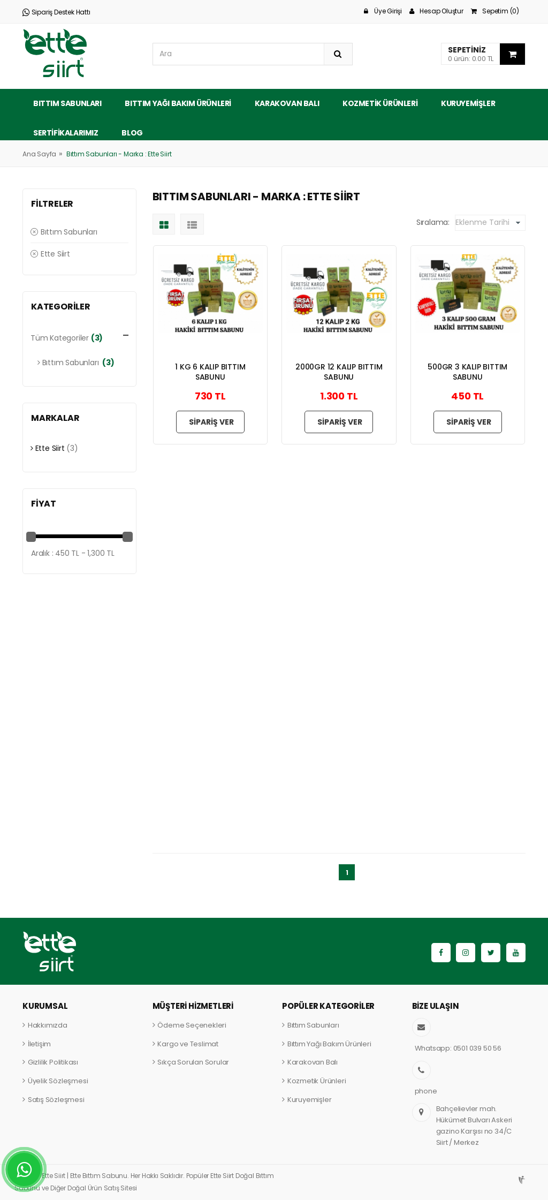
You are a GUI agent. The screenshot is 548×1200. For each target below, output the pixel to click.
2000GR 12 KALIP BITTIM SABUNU (339, 371)
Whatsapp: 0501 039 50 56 (458, 1048)
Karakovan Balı (287, 103)
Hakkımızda (47, 1025)
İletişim (39, 1044)
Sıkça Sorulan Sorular (193, 1062)
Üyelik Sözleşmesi (58, 1081)
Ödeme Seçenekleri (191, 1025)
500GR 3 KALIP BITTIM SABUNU (467, 371)
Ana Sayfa (39, 154)
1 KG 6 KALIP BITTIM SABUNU (210, 371)
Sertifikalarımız (65, 132)
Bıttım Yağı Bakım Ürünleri (178, 103)
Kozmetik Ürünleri (379, 103)
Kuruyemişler (468, 103)
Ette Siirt (50, 253)
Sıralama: (433, 222)
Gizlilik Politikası (53, 1062)
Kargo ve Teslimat (187, 1044)
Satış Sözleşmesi (56, 1100)
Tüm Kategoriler (60, 338)
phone (426, 1091)
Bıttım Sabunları (67, 103)
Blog (131, 132)
